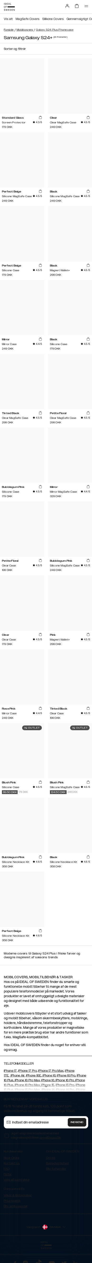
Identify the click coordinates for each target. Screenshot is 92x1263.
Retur (8, 1174)
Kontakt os (12, 1163)
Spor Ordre (11, 1158)
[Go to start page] (9, 7)
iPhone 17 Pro (27, 1070)
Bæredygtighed (57, 1163)
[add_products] (40, 117)
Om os (51, 1158)
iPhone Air (17, 1075)
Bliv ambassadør (16, 1206)
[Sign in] (67, 6)
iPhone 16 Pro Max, (27, 1080)
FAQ (7, 1168)
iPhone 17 (10, 1070)
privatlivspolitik (50, 1138)
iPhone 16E (33, 1075)
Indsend (77, 1122)
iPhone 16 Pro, (66, 1075)
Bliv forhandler (56, 1168)
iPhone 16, (49, 1075)
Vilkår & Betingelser (18, 1195)
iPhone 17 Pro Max (50, 1070)
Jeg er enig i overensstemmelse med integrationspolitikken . (36, 1135)
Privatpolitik (12, 1200)
